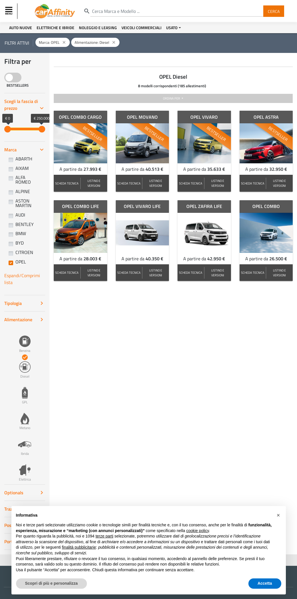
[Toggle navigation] (9, 11)
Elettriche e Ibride (55, 28)
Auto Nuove (20, 28)
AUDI (20, 215)
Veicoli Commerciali (141, 28)
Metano (24, 418)
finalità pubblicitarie (79, 547)
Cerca (274, 11)
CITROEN (24, 252)
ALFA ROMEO (23, 179)
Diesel (24, 367)
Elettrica (24, 470)
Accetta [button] (265, 583)
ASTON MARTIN (23, 203)
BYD (19, 243)
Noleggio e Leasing (98, 28)
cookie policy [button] (197, 530)
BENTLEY (24, 224)
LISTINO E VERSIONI (93, 183)
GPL (24, 392)
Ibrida (24, 444)
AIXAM (22, 168)
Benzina (24, 341)
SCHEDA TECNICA (67, 183)
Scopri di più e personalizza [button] (51, 583)
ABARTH (23, 158)
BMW (20, 233)
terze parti (104, 536)
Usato (172, 28)
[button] (278, 515)
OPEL (20, 261)
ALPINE (22, 191)
